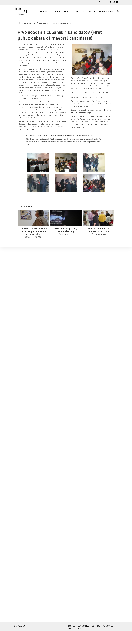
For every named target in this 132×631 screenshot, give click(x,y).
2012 (84, 626)
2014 (93, 626)
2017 (108, 626)
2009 (70, 626)
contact (107, 2)
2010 (75, 626)
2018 (113, 626)
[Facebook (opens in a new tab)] (110, 2)
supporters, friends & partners (92, 2)
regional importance (48, 23)
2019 (69, 629)
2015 (98, 626)
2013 (88, 626)
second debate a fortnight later (62, 135)
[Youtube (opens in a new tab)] (116, 2)
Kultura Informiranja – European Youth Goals (98, 230)
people (77, 2)
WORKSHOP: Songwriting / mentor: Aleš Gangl (65, 230)
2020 (74, 629)
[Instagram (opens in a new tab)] (113, 2)
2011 (79, 626)
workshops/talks (67, 23)
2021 (79, 629)
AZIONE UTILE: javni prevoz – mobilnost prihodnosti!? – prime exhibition (33, 231)
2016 (103, 626)
